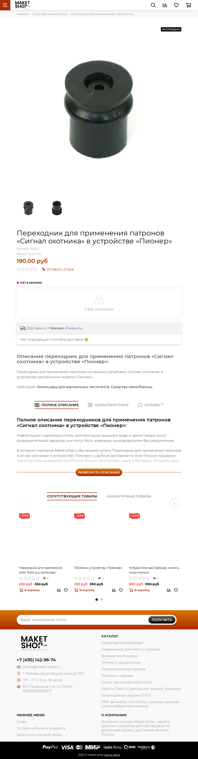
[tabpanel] (44, 555)
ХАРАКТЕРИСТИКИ (108, 405)
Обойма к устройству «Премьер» (98, 568)
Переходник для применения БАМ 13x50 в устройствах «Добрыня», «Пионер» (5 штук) (41, 570)
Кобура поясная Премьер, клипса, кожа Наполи (154, 570)
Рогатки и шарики (117, 676)
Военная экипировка (119, 656)
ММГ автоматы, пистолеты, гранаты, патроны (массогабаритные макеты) (140, 704)
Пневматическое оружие (123, 669)
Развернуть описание (99, 472)
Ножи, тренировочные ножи (126, 682)
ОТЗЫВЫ (150, 405)
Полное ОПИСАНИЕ (57, 405)
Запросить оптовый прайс (40, 735)
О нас (21, 722)
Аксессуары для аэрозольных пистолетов (73, 387)
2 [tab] (101, 599)
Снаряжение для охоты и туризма (130, 649)
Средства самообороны (131, 387)
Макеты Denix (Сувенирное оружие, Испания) (141, 689)
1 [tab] (96, 599)
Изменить (73, 328)
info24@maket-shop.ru (41, 667)
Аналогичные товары (129, 496)
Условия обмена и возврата (41, 728)
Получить (162, 620)
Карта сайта (112, 754)
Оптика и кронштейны (121, 662)
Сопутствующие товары (72, 496)
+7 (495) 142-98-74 (36, 660)
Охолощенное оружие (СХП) (126, 695)
